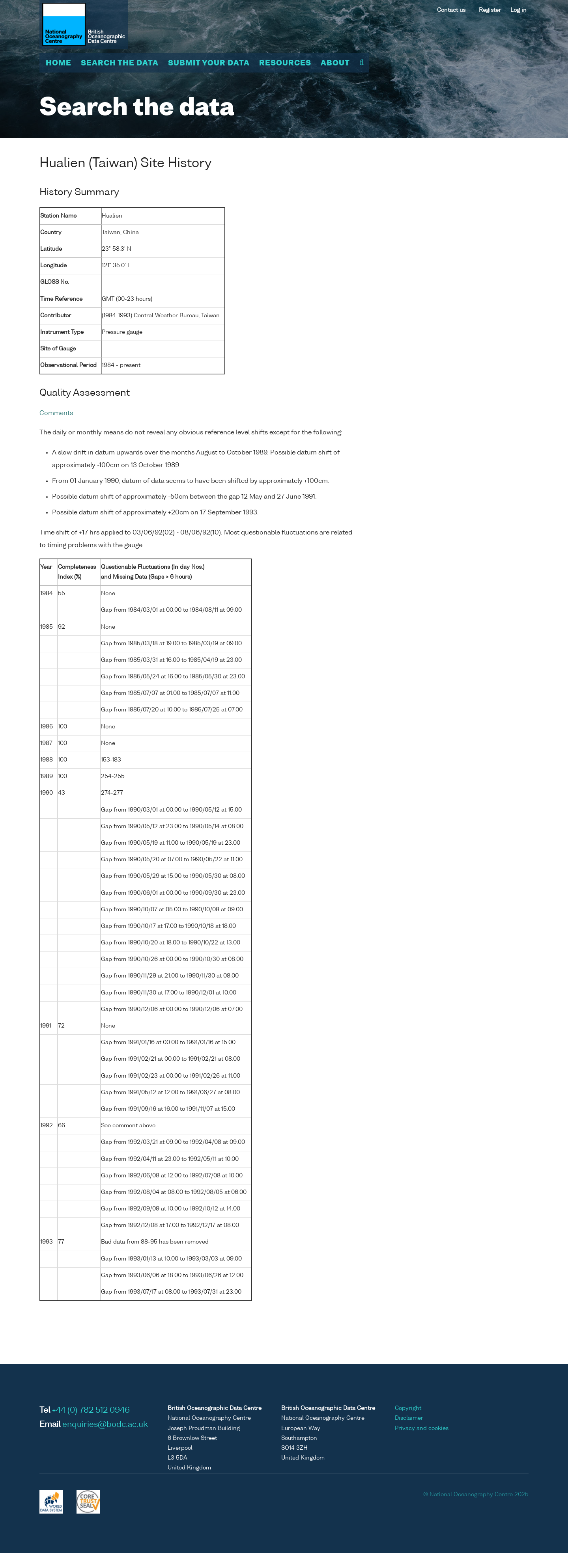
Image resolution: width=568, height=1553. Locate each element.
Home (58, 63)
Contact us (451, 10)
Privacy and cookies (421, 1428)
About (335, 63)
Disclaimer (409, 1418)
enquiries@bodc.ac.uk (105, 1425)
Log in (518, 10)
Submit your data (209, 63)
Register (490, 10)
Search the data (120, 63)
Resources (285, 63)
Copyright (408, 1408)
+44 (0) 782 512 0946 (91, 1411)
